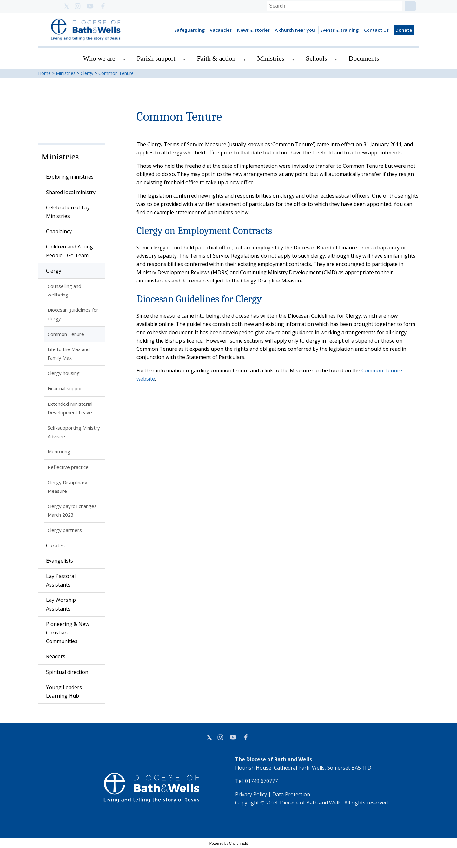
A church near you (295, 30)
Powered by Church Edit (228, 843)
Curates (55, 545)
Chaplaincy (59, 231)
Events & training (339, 30)
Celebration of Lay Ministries (68, 212)
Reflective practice (68, 467)
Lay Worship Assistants (61, 604)
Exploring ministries (70, 176)
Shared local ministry (71, 192)
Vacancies (221, 30)
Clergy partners (65, 530)
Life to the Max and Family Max (69, 353)
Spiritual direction (67, 671)
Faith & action (216, 58)
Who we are (99, 58)
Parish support (156, 58)
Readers (55, 656)
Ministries (270, 58)
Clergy (87, 73)
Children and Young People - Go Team (69, 251)
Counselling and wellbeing (64, 290)
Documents (364, 58)
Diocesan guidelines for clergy (73, 314)
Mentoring (59, 451)
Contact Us (376, 30)
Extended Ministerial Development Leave (70, 408)
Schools (316, 58)
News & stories (253, 30)
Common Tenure (116, 73)
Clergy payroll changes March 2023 (72, 510)
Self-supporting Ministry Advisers (74, 431)
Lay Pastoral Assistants (61, 580)
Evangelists (59, 560)
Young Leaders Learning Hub (64, 691)
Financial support (66, 388)
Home (44, 73)
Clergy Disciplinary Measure (67, 486)
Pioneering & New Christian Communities (67, 633)
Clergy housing (64, 373)
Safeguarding (189, 30)
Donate (403, 30)
